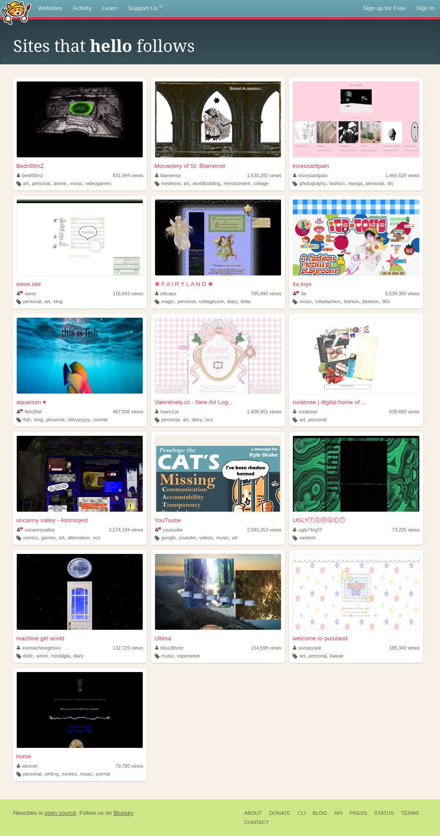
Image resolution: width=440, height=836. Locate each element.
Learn (110, 8)
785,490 (266, 293)
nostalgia (60, 655)
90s (385, 301)
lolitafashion (327, 301)
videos (206, 537)
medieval (170, 183)
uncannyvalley (36, 529)
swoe (26, 293)
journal (103, 774)
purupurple (307, 647)
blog (58, 301)
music (76, 183)
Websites (50, 8)
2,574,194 (126, 529)
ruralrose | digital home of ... (329, 402)
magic (167, 301)
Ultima (163, 638)
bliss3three (169, 647)
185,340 (404, 647)
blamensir (168, 175)
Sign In (425, 8)
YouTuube (168, 520)
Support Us (145, 8)
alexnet (27, 766)
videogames (98, 183)
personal (41, 183)
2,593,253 (264, 529)
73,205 (406, 529)
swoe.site (28, 284)
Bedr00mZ (30, 166)
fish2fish (29, 411)
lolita (245, 301)
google (168, 537)
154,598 (266, 647)
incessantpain (310, 166)
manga (355, 183)
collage (260, 183)
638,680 (404, 411)
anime (60, 183)
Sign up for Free (384, 8)
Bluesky (123, 813)
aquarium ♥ (31, 402)
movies (69, 774)
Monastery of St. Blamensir (190, 166)
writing (51, 774)
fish (27, 419)
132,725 (128, 647)
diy (391, 183)
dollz (28, 655)
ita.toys (301, 284)
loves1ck (167, 411)
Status (384, 813)
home (23, 756)
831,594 (128, 175)
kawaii (336, 655)
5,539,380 (402, 293)
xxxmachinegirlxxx (39, 647)
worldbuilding (206, 183)
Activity (82, 8)
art (26, 183)
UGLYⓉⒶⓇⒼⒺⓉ (318, 520)
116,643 (128, 293)
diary (232, 301)
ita (299, 293)
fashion (337, 183)
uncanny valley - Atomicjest (52, 520)
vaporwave (188, 655)
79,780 (129, 766)
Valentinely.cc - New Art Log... (194, 402)
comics (30, 537)
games (48, 537)
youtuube (169, 529)
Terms (410, 813)
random (307, 537)
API (338, 813)
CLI (301, 813)
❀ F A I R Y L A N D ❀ (184, 284)
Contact (256, 822)
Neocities (25, 813)
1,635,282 (264, 175)
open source (60, 813)
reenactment (237, 183)
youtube (187, 537)
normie (100, 419)
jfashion (370, 301)
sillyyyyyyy (79, 419)
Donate (279, 813)
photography (312, 183)
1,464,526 (402, 175)
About (253, 813)
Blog (320, 813)
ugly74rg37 (307, 529)
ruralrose (305, 411)
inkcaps (166, 293)
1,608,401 (264, 411)
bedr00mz (30, 175)
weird (42, 655)
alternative (79, 537)
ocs (209, 419)
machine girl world (40, 638)
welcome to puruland (320, 638)
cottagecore (211, 301)
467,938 (128, 411)
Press (358, 813)
